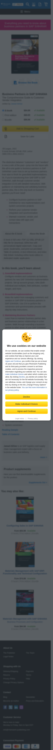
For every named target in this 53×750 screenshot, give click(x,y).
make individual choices (14, 374)
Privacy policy (33, 418)
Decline (22, 377)
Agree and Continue (13, 361)
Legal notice (19, 418)
